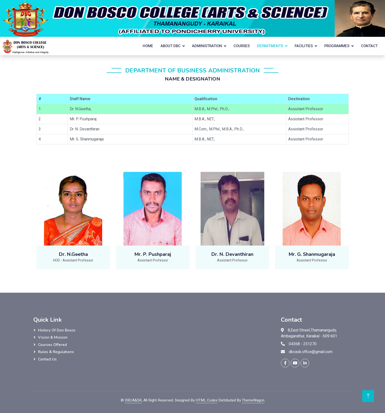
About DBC (170, 46)
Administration (207, 46)
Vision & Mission (53, 337)
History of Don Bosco (56, 330)
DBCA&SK (133, 400)
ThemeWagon (253, 400)
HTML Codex (206, 400)
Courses (242, 46)
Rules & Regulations (56, 351)
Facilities (304, 46)
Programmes (336, 46)
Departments (270, 46)
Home (148, 46)
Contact (369, 46)
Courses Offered (52, 344)
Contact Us (47, 359)
